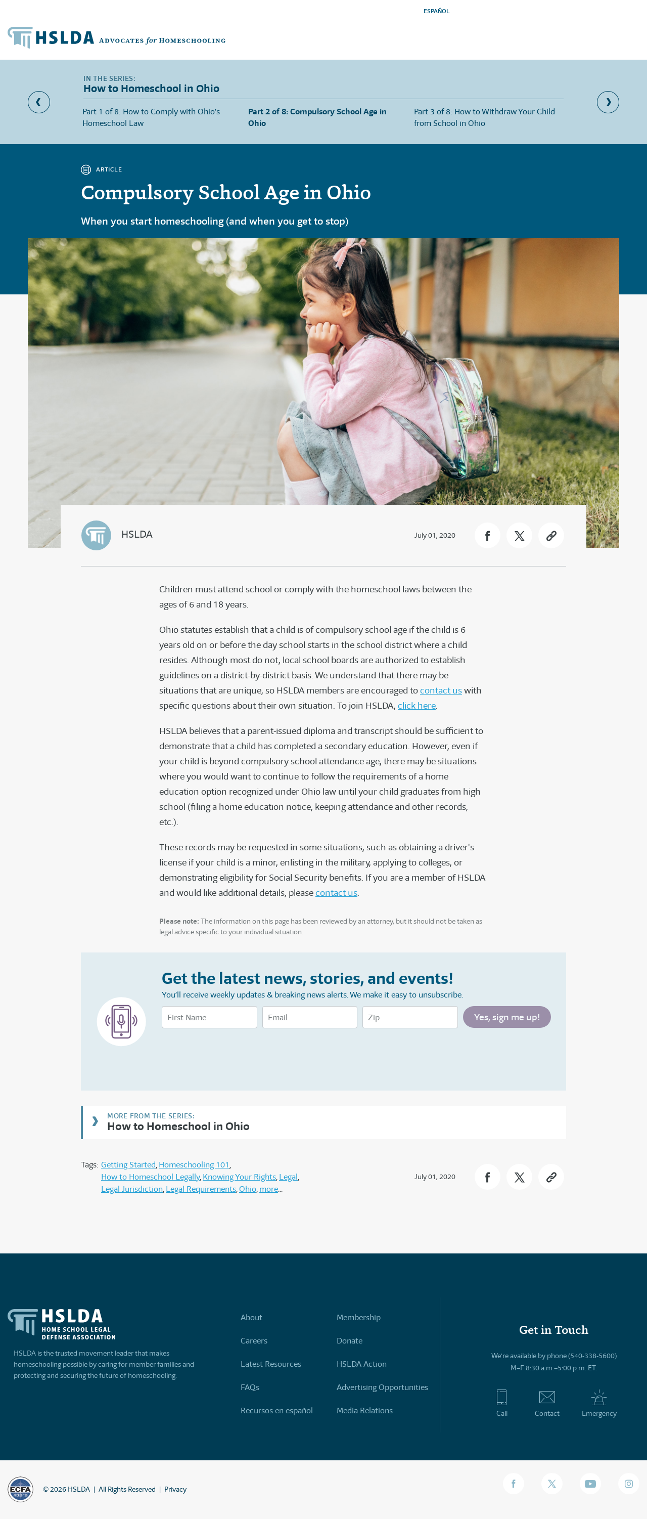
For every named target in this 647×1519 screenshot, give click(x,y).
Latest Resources (271, 1364)
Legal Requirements (201, 1189)
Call (502, 1403)
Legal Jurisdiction (132, 1189)
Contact (547, 1403)
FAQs (250, 1387)
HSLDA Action (362, 1364)
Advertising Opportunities (382, 1387)
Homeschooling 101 (194, 1164)
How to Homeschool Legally (150, 1176)
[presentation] (238, 1055)
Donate (349, 1340)
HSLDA (137, 534)
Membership (359, 1317)
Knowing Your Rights (239, 1176)
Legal (288, 1176)
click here (417, 705)
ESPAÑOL (437, 11)
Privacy (175, 1489)
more (268, 1189)
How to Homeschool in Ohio (178, 1126)
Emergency (599, 1403)
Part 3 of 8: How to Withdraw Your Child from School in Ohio (484, 117)
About (251, 1317)
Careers (254, 1340)
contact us (441, 690)
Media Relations (365, 1410)
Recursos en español (277, 1410)
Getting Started (128, 1164)
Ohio (247, 1189)
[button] (487, 535)
